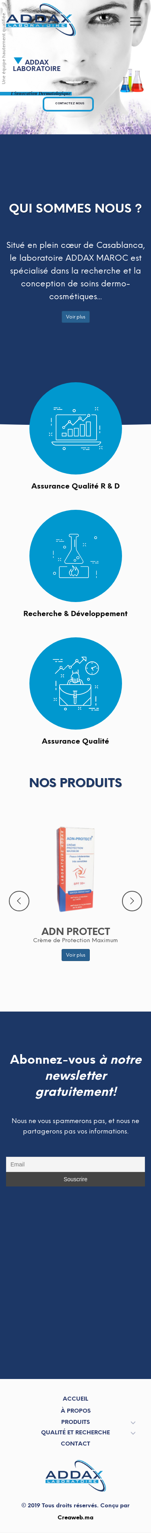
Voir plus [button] (75, 317)
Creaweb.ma (75, 1517)
